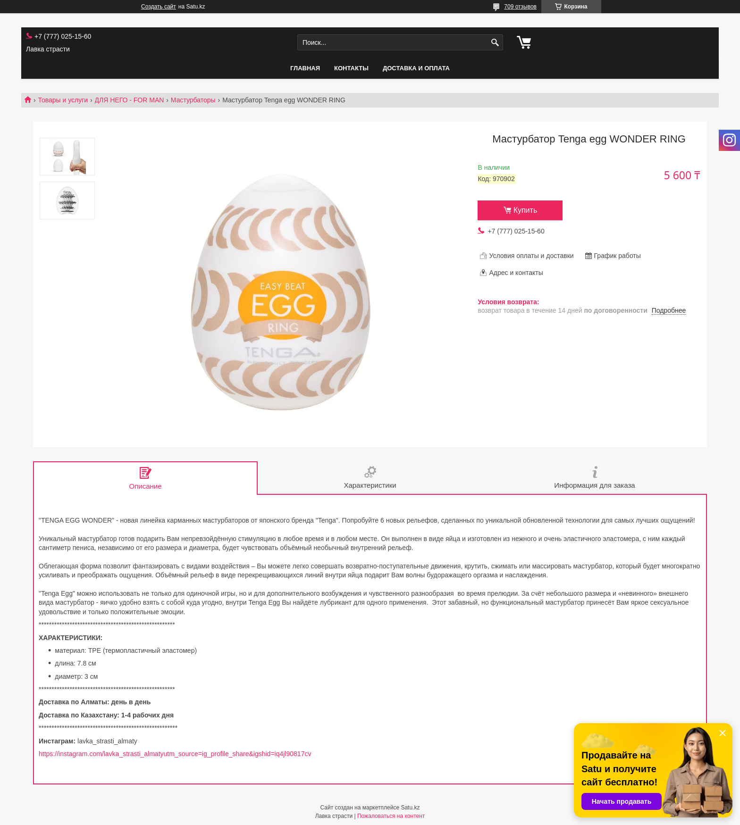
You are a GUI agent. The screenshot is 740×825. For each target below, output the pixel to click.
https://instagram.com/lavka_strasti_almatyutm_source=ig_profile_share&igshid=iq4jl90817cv (175, 754)
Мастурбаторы (193, 100)
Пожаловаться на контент (391, 816)
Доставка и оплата (416, 68)
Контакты (351, 68)
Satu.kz (410, 807)
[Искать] (495, 42)
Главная (305, 68)
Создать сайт (158, 6)
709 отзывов (520, 6)
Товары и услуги (63, 100)
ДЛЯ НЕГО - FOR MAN (129, 100)
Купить (525, 210)
